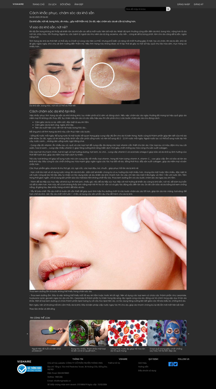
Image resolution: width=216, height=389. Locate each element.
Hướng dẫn (143, 366)
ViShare (18, 4)
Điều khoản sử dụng (147, 370)
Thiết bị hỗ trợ (114, 363)
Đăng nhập (183, 4)
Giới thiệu (142, 363)
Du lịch (52, 4)
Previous (27, 333)
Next (188, 333)
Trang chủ (38, 4)
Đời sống (65, 4)
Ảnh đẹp (78, 4)
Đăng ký (198, 4)
